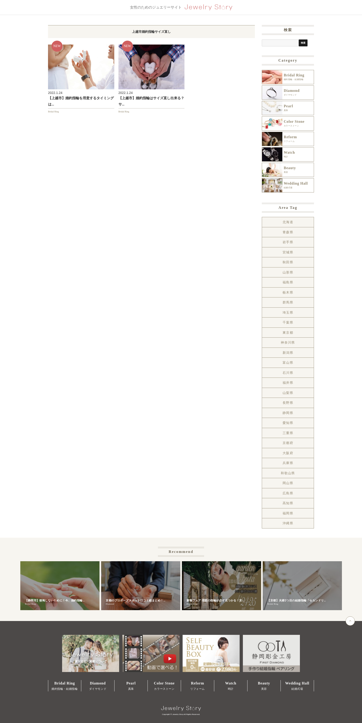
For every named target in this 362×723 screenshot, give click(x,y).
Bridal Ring (53, 111)
